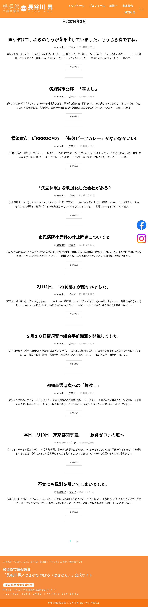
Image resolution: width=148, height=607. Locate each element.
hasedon (60, 53)
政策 (113, 5)
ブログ (72, 53)
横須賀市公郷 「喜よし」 (74, 95)
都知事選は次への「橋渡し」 (74, 392)
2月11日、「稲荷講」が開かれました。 (74, 293)
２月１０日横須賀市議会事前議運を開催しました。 (74, 342)
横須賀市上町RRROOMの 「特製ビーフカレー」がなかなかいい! (73, 144)
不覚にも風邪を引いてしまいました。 (74, 490)
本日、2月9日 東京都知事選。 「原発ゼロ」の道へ (74, 441)
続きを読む (76, 73)
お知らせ (129, 12)
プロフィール (97, 5)
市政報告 (127, 5)
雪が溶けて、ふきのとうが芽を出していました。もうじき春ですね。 (74, 46)
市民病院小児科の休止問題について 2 (74, 243)
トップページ (76, 5)
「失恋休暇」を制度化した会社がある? (74, 194)
